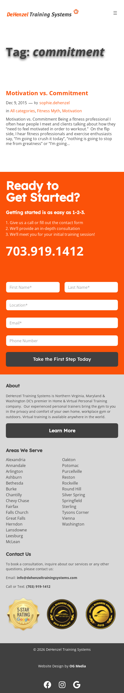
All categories (22, 111)
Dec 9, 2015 (16, 102)
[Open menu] (115, 13)
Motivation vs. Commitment (47, 93)
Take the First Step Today (62, 359)
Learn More (62, 431)
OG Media (77, 666)
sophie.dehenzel (54, 102)
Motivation (72, 111)
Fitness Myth (48, 111)
